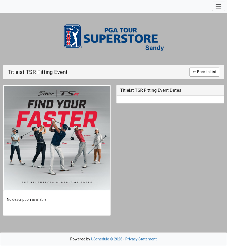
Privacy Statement (141, 239)
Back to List (204, 72)
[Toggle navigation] (218, 6)
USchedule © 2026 (106, 239)
